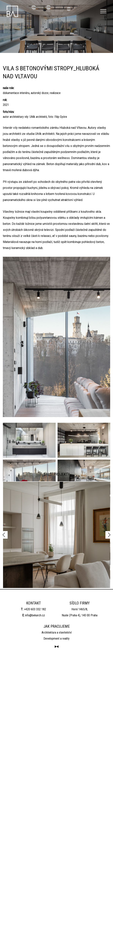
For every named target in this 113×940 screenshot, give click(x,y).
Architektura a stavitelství (57, 909)
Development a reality (56, 916)
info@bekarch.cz (35, 892)
